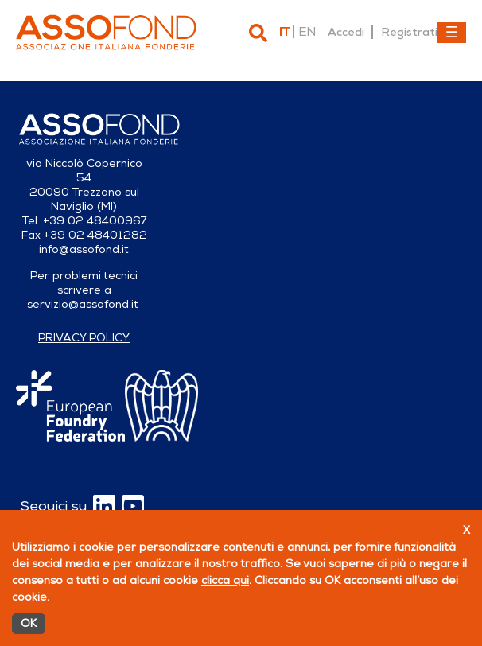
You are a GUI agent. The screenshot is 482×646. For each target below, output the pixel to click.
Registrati (409, 32)
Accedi (346, 32)
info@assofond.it (84, 249)
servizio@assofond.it (82, 304)
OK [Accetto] (29, 623)
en (307, 31)
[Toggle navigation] (451, 32)
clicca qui (225, 580)
